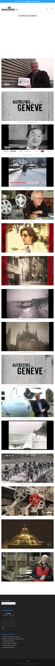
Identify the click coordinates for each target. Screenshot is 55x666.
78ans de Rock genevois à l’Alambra (11, 636)
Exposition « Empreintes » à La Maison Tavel (13, 638)
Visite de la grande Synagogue (10, 643)
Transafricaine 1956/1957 (8, 641)
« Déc (2, 627)
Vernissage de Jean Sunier (9, 647)
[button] (27, 75)
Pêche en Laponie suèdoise (9, 645)
